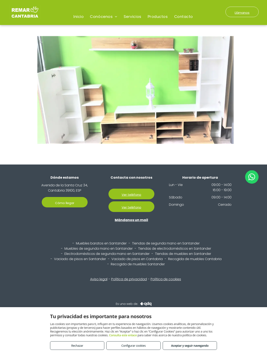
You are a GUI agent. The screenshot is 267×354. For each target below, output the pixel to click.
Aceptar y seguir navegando (189, 346)
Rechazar (77, 346)
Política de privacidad (129, 279)
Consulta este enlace (123, 335)
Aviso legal (98, 279)
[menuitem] (78, 17)
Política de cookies (166, 279)
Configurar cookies (133, 346)
